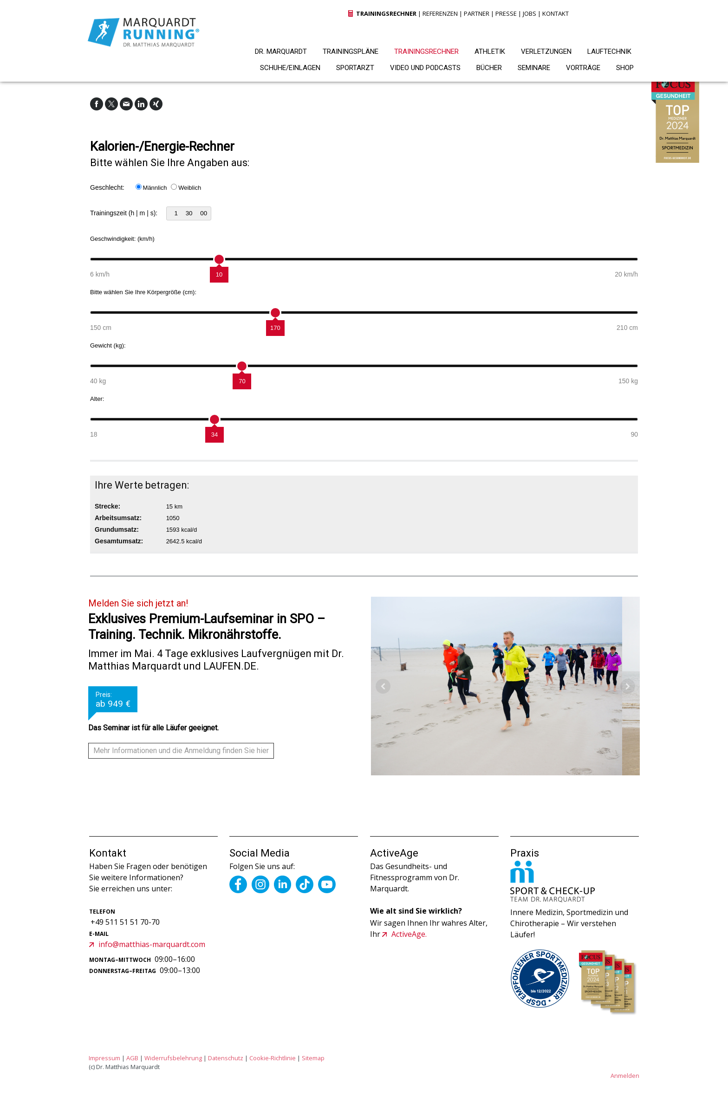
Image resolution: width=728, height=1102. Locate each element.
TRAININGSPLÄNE (350, 51)
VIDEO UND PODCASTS (425, 68)
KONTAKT (555, 13)
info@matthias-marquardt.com (151, 944)
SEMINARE (534, 68)
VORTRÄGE (583, 68)
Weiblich (189, 187)
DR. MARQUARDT (281, 51)
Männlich (155, 187)
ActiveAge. (409, 934)
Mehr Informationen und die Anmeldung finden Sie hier (181, 750)
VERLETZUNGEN (546, 51)
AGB (132, 1058)
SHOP (625, 68)
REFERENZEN (440, 13)
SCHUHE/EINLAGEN (290, 68)
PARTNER (476, 13)
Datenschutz (225, 1058)
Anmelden (625, 1075)
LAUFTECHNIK (609, 51)
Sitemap (313, 1058)
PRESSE (506, 13)
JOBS (529, 13)
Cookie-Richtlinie (272, 1058)
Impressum (104, 1058)
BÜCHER (489, 68)
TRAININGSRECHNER (426, 51)
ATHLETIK (489, 51)
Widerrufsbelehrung (173, 1058)
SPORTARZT (355, 68)
